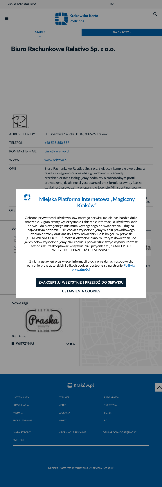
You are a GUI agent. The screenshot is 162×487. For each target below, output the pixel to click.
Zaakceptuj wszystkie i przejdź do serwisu (81, 282)
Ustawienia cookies (81, 291)
